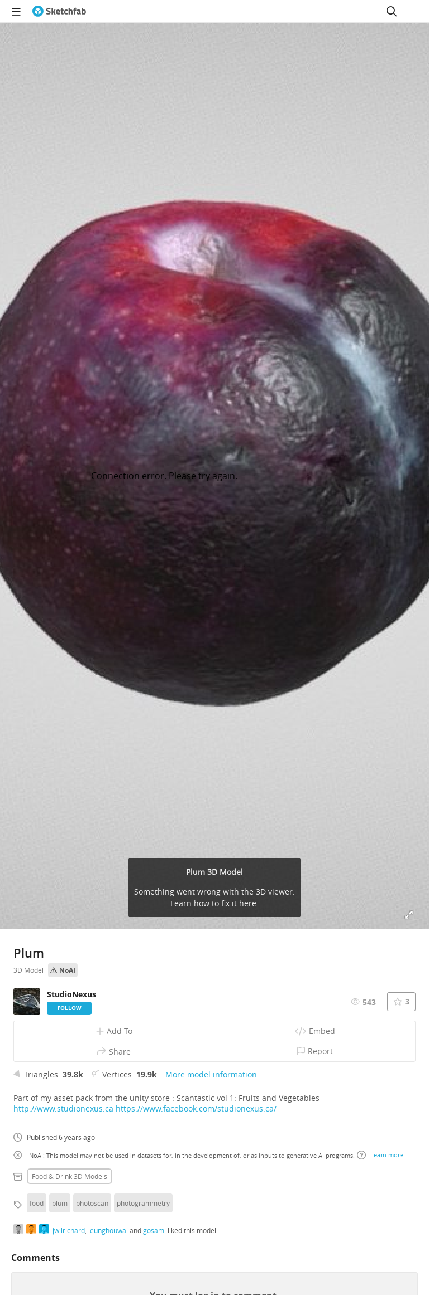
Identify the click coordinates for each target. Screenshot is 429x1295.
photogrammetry (143, 1203)
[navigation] (16, 11)
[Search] (392, 11)
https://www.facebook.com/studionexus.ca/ (196, 1108)
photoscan (92, 1203)
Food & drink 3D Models (69, 1176)
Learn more (380, 1155)
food (37, 1203)
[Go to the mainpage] (59, 11)
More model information (211, 1074)
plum (60, 1203)
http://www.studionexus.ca (63, 1108)
